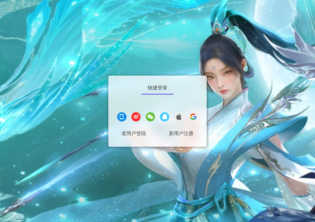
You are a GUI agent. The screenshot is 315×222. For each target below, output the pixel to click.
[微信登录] (150, 117)
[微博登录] (136, 117)
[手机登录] (121, 117)
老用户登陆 (134, 133)
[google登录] (193, 117)
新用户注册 (181, 133)
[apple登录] (179, 117)
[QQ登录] (164, 117)
